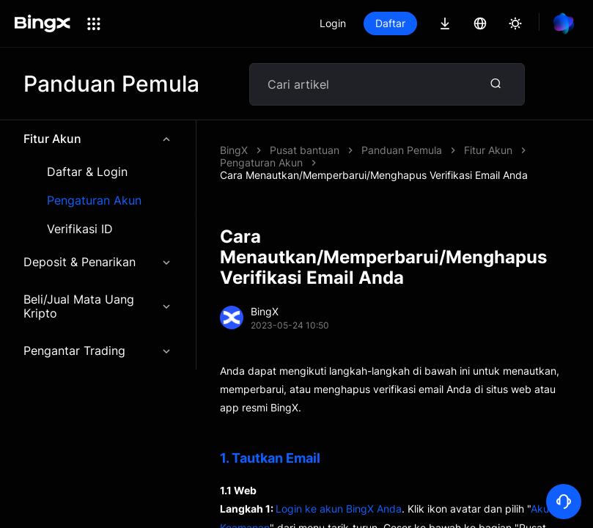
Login (333, 23)
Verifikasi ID (80, 229)
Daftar (390, 23)
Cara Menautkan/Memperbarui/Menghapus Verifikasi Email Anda (374, 175)
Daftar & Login (87, 172)
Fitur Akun (97, 138)
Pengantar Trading (97, 350)
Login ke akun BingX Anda (339, 508)
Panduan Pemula (401, 150)
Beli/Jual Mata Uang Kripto (97, 306)
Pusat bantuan (304, 150)
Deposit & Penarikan (97, 261)
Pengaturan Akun (94, 201)
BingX (234, 150)
